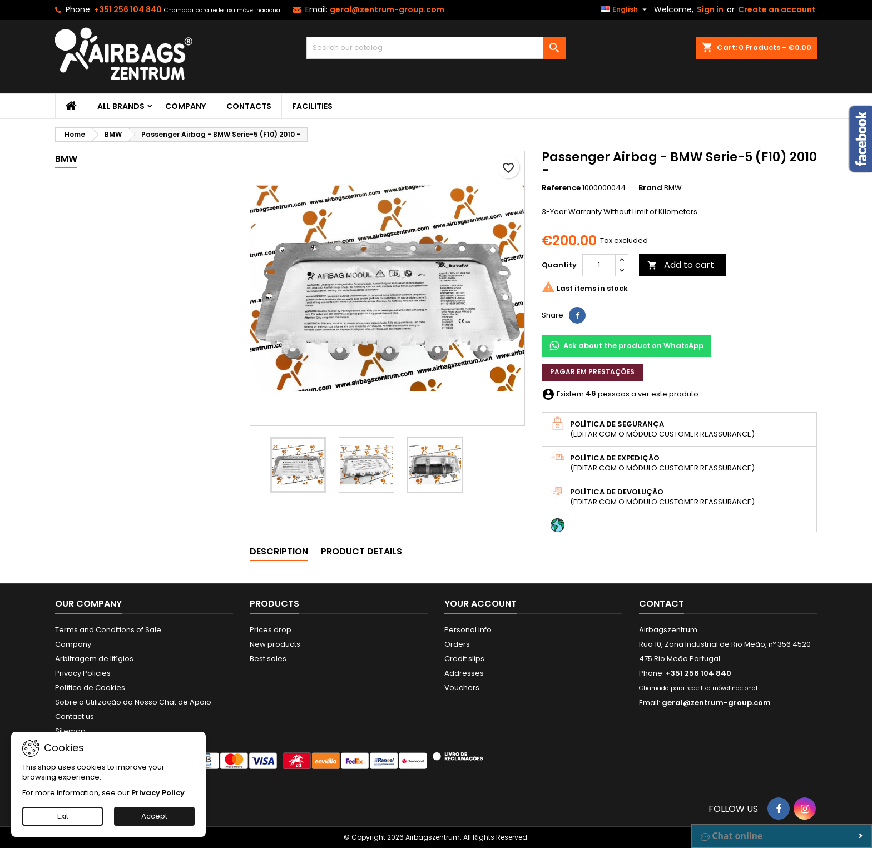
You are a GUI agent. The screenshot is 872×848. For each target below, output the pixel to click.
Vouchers (461, 687)
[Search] (436, 48)
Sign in (710, 9)
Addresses (464, 673)
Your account (480, 603)
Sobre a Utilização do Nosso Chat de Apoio (133, 702)
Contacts (248, 106)
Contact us (74, 716)
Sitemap (70, 731)
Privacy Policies (83, 673)
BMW (66, 158)
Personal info (468, 629)
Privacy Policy (158, 792)
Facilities (312, 106)
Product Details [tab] (361, 551)
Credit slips (464, 658)
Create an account (777, 9)
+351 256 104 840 (128, 9)
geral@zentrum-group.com (387, 9)
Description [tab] (279, 551)
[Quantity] (599, 265)
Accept (154, 816)
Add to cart (680, 265)
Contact (661, 603)
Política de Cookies (90, 687)
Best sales (268, 658)
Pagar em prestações (592, 371)
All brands (121, 106)
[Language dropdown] (625, 9)
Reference (561, 188)
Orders (457, 644)
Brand (650, 188)
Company (185, 106)
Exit (62, 816)
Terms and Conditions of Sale (108, 629)
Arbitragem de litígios (94, 658)
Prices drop (270, 629)
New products (275, 644)
